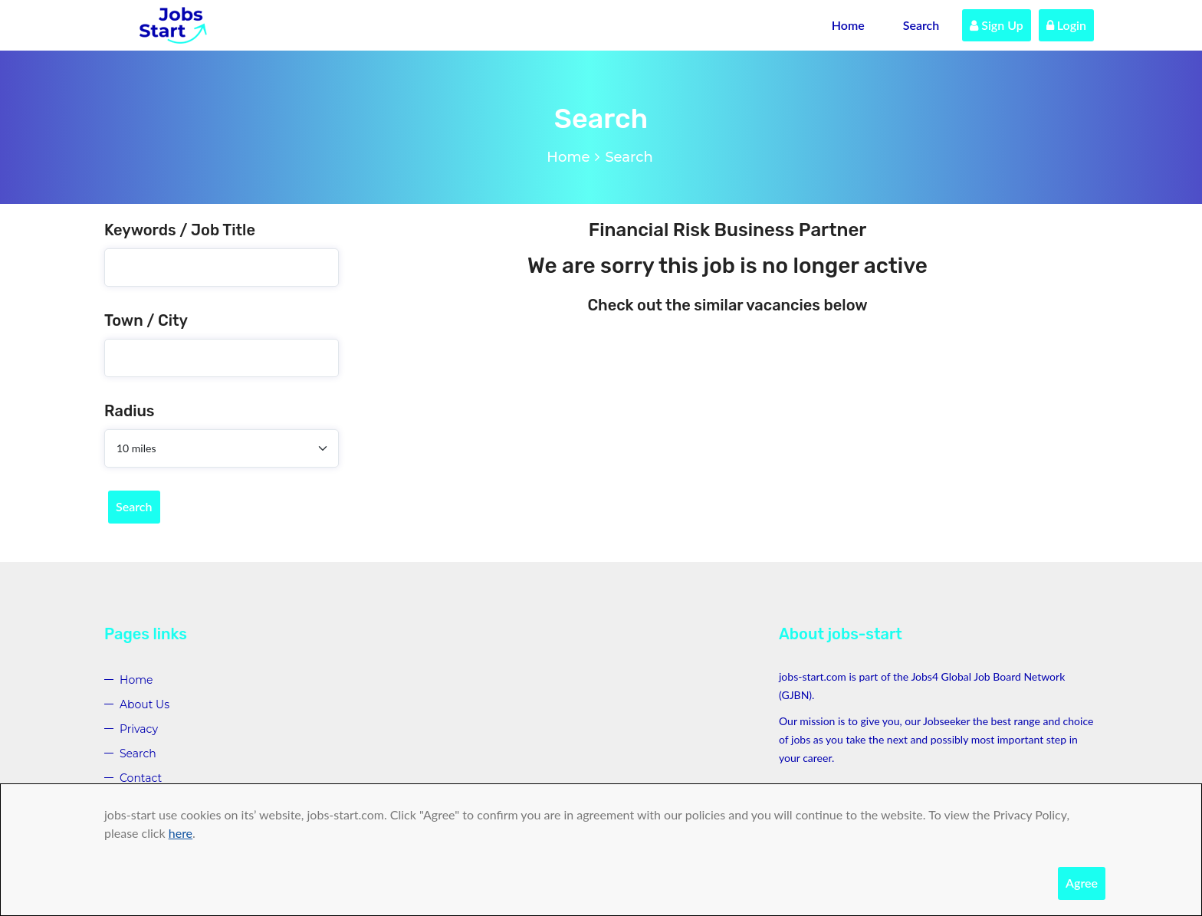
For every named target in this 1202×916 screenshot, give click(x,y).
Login (1066, 25)
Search (921, 25)
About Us (144, 704)
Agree (1082, 882)
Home (848, 25)
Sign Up (996, 25)
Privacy (139, 729)
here (180, 833)
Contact (141, 778)
